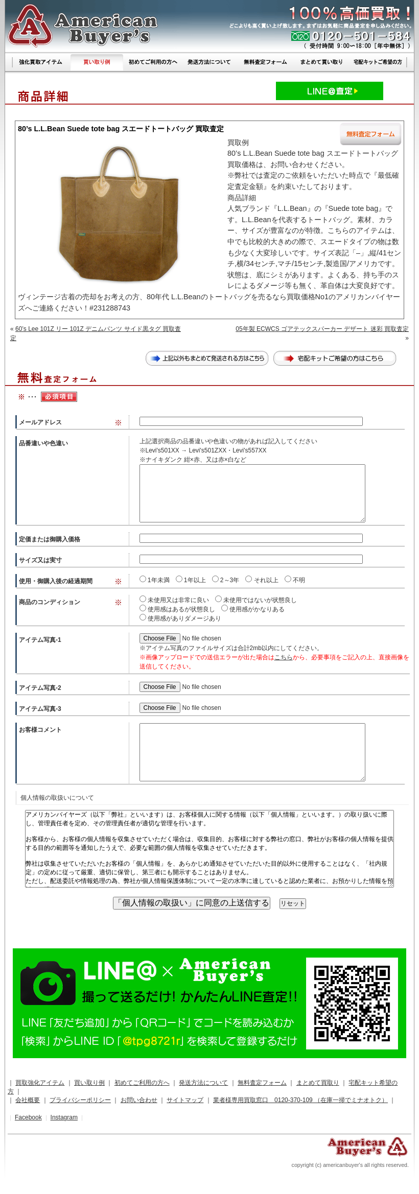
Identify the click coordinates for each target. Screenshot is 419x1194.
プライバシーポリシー (80, 1100)
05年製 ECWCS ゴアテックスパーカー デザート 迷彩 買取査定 (322, 328)
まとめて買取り (317, 1082)
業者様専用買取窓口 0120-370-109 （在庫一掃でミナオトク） (300, 1100)
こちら (283, 657)
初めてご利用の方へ (142, 1082)
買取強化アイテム (39, 1082)
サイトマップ (185, 1100)
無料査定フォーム (262, 1082)
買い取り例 (89, 1082)
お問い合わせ (139, 1100)
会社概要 (27, 1100)
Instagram (64, 1117)
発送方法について (203, 1082)
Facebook (28, 1117)
